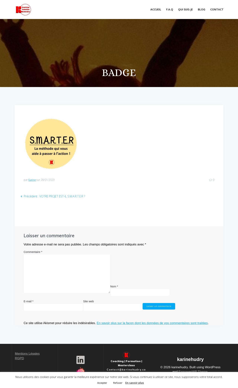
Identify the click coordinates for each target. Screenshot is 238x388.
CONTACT (216, 9)
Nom (114, 286)
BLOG (201, 9)
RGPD (19, 358)
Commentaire (33, 251)
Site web (88, 301)
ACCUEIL (155, 9)
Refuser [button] (117, 382)
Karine (32, 180)
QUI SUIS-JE (185, 9)
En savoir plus (134, 382)
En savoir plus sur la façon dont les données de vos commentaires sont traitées (152, 323)
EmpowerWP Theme (193, 371)
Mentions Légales (27, 353)
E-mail (28, 301)
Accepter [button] (102, 382)
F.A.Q (169, 9)
